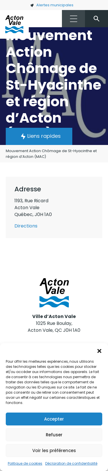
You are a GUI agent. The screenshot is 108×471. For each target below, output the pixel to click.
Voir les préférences (54, 451)
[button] (99, 350)
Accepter (54, 419)
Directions (25, 226)
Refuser (54, 435)
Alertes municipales (51, 5)
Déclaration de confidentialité (71, 463)
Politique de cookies (25, 463)
